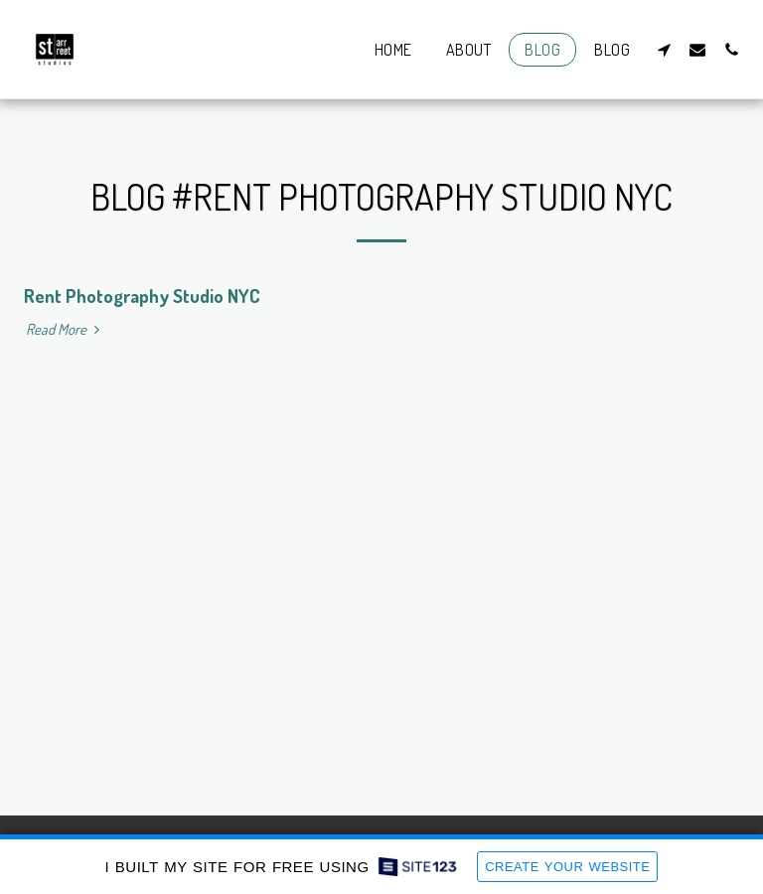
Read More (65, 330)
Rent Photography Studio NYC (142, 295)
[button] (664, 49)
